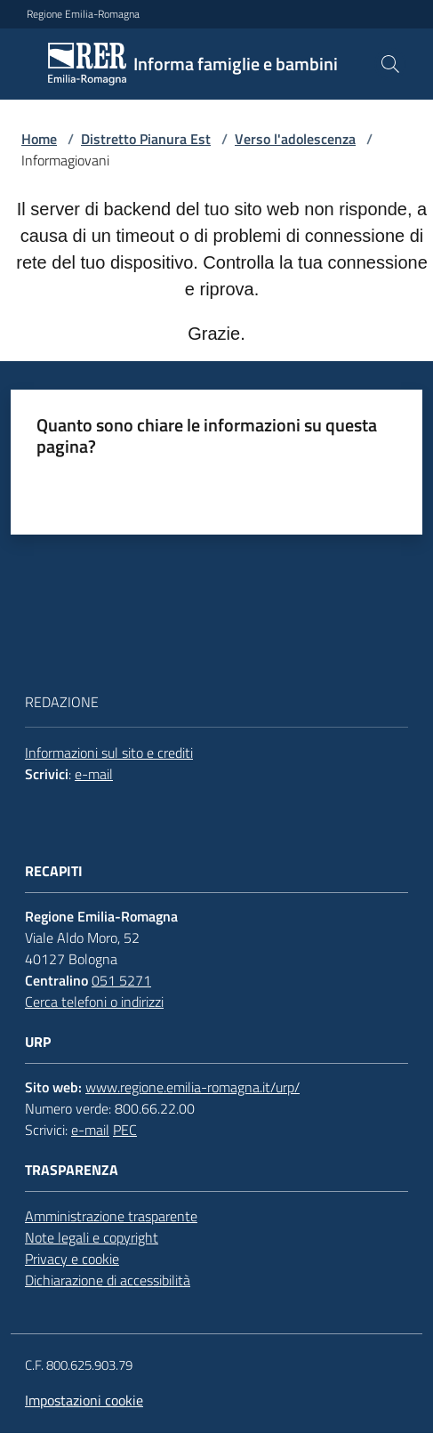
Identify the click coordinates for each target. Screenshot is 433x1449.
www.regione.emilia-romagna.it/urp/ (192, 1087)
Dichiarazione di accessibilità (107, 1280)
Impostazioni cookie (84, 1400)
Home (39, 138)
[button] (390, 64)
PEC (125, 1129)
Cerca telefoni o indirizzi (94, 1001)
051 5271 (121, 980)
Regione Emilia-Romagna (83, 14)
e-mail (94, 774)
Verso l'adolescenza (295, 138)
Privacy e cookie (72, 1258)
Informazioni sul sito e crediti (109, 752)
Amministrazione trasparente (111, 1216)
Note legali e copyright (91, 1237)
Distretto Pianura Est (146, 138)
